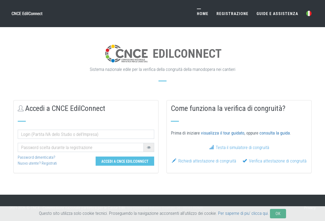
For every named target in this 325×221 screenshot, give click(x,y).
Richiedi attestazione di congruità (204, 161)
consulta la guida (274, 133)
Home (202, 13)
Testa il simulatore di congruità (239, 147)
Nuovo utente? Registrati (37, 163)
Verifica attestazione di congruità (274, 161)
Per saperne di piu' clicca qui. (243, 217)
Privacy (310, 207)
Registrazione (232, 13)
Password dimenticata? (36, 157)
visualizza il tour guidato (222, 133)
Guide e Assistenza (277, 13)
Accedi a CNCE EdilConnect (125, 161)
